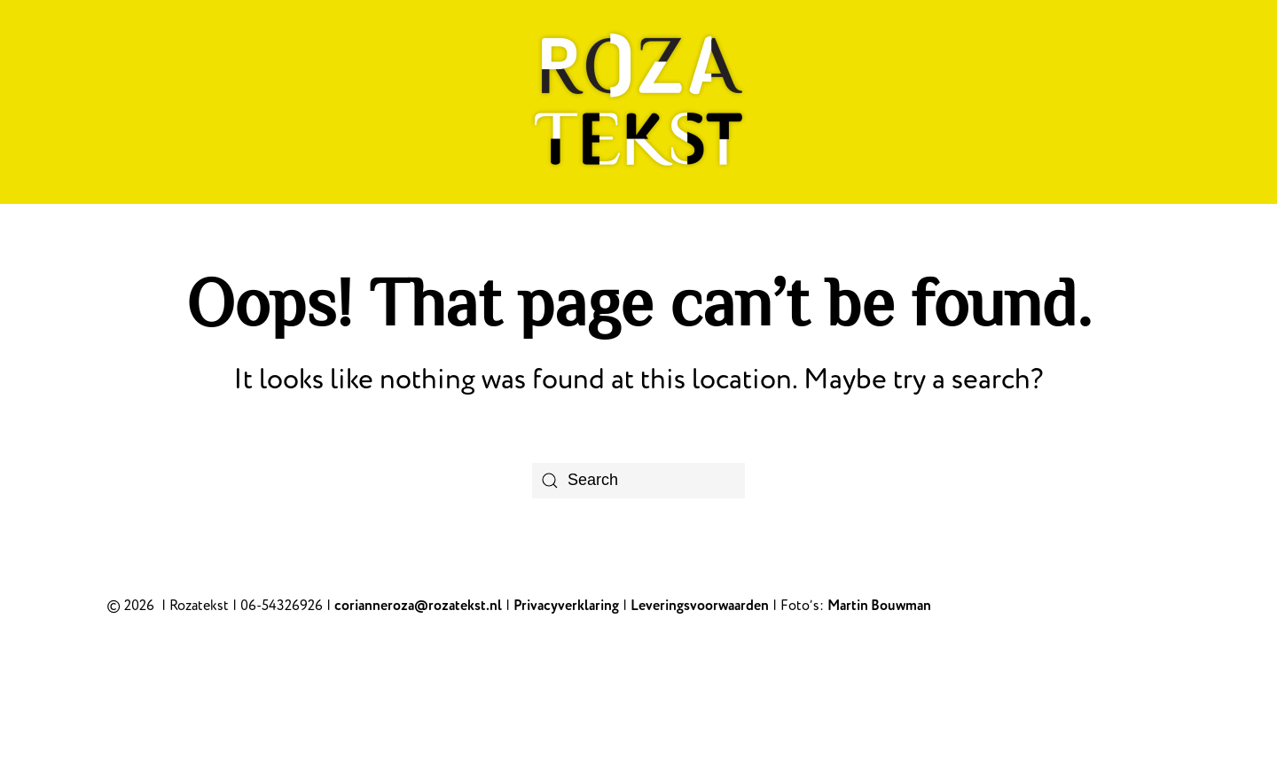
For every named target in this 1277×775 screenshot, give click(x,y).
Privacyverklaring (566, 606)
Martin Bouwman (879, 606)
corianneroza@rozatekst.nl (418, 606)
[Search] (638, 480)
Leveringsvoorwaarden (700, 606)
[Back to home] (638, 102)
